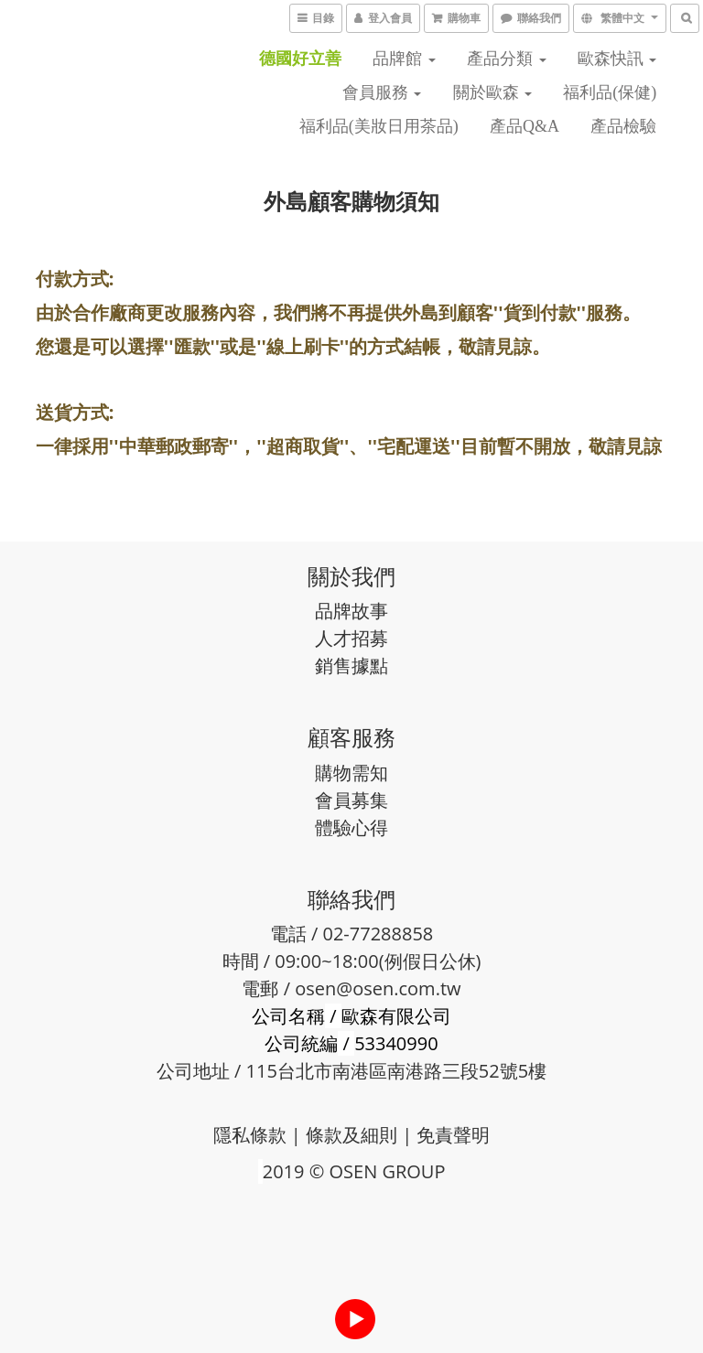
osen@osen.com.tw (377, 988)
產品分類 (506, 58)
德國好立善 (300, 58)
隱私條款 (250, 1134)
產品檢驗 (623, 126)
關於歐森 (493, 92)
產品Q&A (524, 126)
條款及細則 (351, 1134)
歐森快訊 (617, 58)
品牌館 (404, 58)
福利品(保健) (609, 92)
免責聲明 (453, 1134)
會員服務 (382, 92)
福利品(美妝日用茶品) (379, 126)
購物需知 (351, 772)
